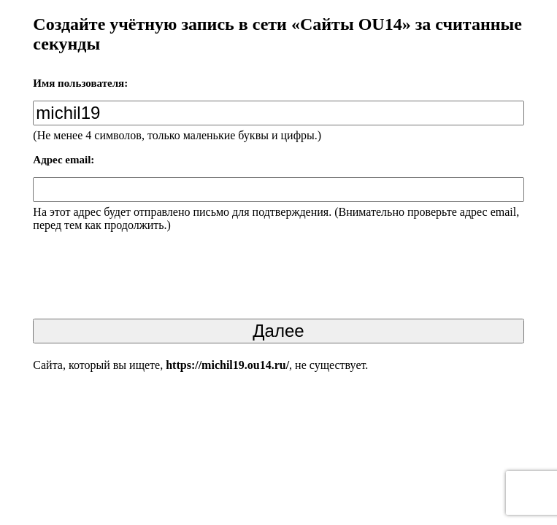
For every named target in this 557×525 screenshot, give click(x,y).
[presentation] (144, 279)
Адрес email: (63, 160)
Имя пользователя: (80, 83)
